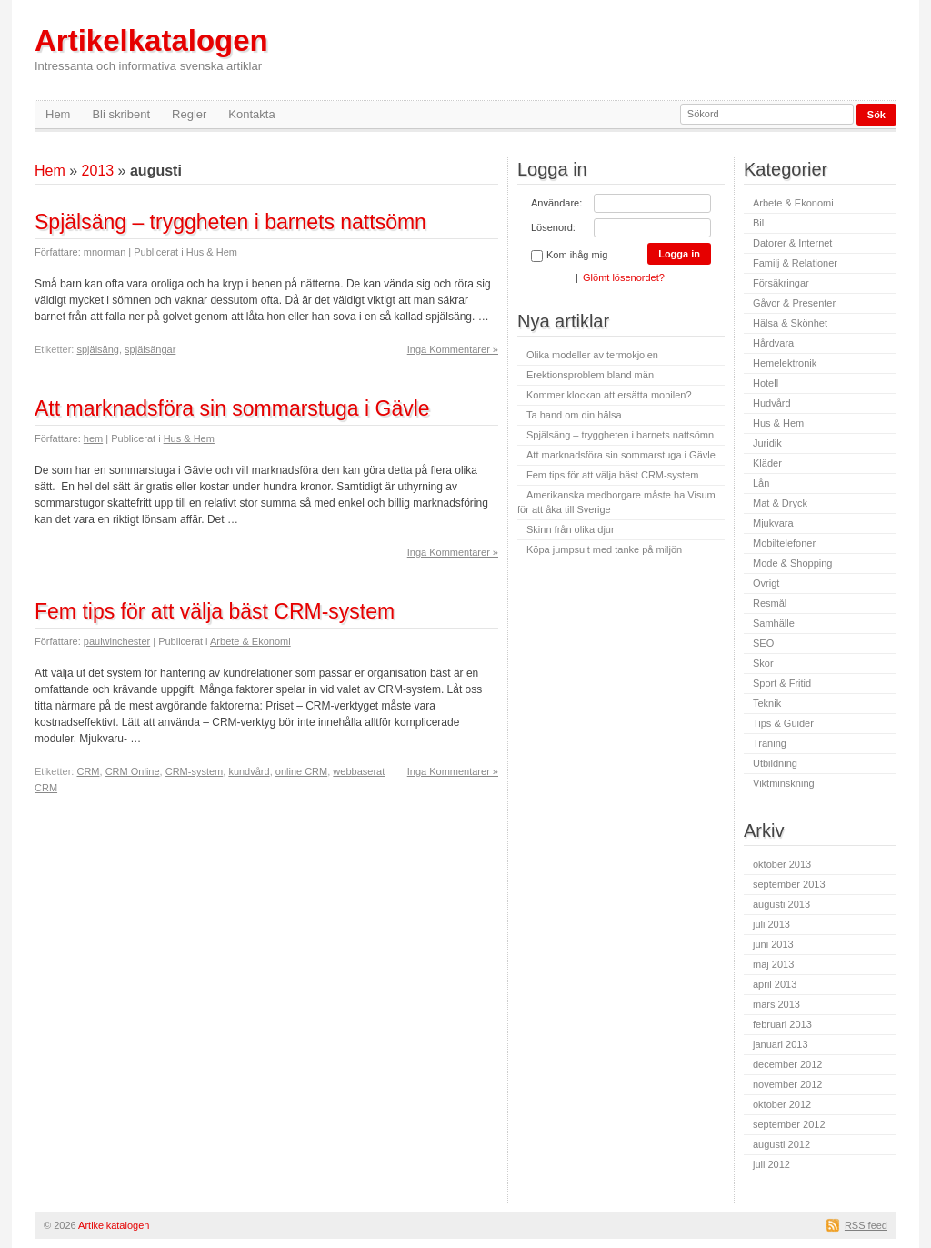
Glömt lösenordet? (624, 277)
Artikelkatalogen (151, 48)
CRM (87, 771)
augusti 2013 (781, 904)
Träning (769, 743)
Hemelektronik (784, 362)
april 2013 (774, 984)
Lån (761, 483)
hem (93, 438)
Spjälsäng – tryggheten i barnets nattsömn (230, 222)
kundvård (248, 771)
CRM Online (132, 771)
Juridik (767, 443)
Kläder (767, 463)
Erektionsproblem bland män (590, 374)
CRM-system (194, 771)
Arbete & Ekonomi (250, 641)
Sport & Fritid (782, 683)
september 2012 (789, 1124)
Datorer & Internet (792, 242)
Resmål (769, 603)
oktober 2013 (782, 864)
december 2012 (787, 1064)
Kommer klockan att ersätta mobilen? (609, 394)
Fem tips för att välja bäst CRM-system (215, 611)
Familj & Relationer (795, 262)
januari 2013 (780, 1044)
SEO (763, 643)
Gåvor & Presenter (794, 302)
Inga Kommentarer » (452, 349)
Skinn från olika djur (570, 529)
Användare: (556, 202)
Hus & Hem (211, 252)
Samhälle (774, 623)
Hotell (765, 382)
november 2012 (787, 1084)
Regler (189, 114)
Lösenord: (553, 227)
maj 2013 (773, 964)
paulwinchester (117, 641)
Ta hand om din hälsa (574, 414)
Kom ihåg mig (569, 255)
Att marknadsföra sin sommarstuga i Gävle (232, 408)
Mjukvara (773, 523)
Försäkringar (781, 282)
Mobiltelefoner (784, 543)
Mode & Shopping (792, 563)
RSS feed (866, 1225)
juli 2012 (771, 1164)
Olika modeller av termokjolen (592, 354)
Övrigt (766, 583)
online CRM (301, 771)
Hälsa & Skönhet (790, 322)
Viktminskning (784, 783)
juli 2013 (771, 924)
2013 (98, 170)
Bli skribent (121, 114)
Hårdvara (773, 342)
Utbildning (775, 763)
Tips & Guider (783, 723)
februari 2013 (782, 1024)
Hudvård (772, 403)
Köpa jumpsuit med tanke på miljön (604, 549)
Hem (57, 114)
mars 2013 (776, 1004)
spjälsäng (97, 349)
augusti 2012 (781, 1144)
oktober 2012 (782, 1104)
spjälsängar (150, 349)
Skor (763, 663)
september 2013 (789, 884)
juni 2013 (773, 944)
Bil (758, 222)
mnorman (104, 252)
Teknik (767, 703)
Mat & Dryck (780, 503)
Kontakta (251, 114)
